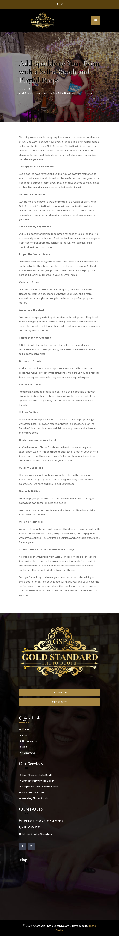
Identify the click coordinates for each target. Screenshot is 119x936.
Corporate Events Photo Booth (40, 786)
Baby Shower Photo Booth (37, 775)
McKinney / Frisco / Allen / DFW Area (42, 820)
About (25, 735)
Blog (24, 746)
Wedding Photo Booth (35, 798)
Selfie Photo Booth (33, 792)
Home (22, 89)
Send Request (59, 702)
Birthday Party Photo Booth (38, 780)
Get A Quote (29, 741)
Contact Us (28, 752)
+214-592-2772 (31, 827)
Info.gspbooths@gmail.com (37, 834)
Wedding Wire (60, 692)
